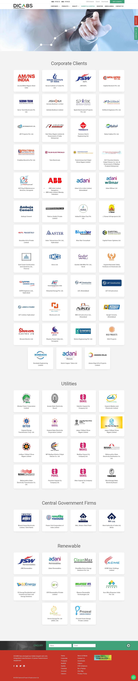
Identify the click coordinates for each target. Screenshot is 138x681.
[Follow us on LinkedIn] (24, 666)
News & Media (109, 6)
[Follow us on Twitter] (20, 666)
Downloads (105, 1)
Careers (63, 673)
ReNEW (63, 663)
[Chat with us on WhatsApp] (133, 677)
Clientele (64, 668)
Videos (80, 663)
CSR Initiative (90, 1)
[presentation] (111, 645)
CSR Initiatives (82, 666)
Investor (100, 6)
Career (98, 1)
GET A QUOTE (117, 1)
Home (63, 656)
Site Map (81, 671)
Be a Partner (82, 668)
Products (65, 6)
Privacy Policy (82, 673)
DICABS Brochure (103, 657)
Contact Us (119, 6)
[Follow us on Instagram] (17, 666)
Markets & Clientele (88, 6)
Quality (74, 6)
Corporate (54, 6)
